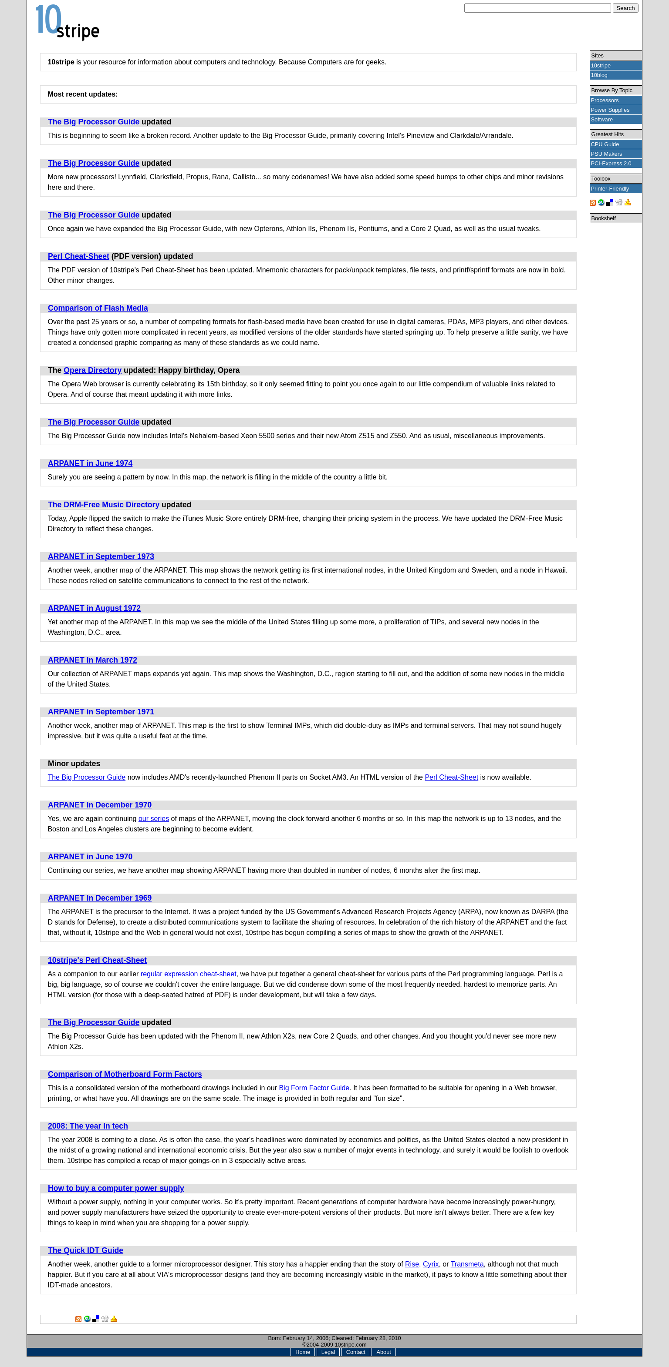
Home (302, 1352)
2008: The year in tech (88, 1126)
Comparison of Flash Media (98, 308)
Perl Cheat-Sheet (78, 256)
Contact (355, 1352)
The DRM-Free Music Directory (103, 504)
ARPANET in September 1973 (101, 556)
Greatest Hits (607, 134)
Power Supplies (610, 110)
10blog (599, 75)
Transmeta (467, 1264)
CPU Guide (605, 144)
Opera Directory (93, 370)
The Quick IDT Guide (85, 1250)
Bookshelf (603, 218)
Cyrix (431, 1264)
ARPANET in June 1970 (90, 856)
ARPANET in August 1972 (94, 608)
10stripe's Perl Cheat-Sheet (97, 960)
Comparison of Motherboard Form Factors (125, 1074)
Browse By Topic (611, 90)
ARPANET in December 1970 (100, 805)
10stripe (601, 65)
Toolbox (601, 178)
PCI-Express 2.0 (611, 163)
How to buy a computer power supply (116, 1188)
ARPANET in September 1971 (101, 711)
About (383, 1352)
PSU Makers (606, 154)
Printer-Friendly (610, 188)
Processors (605, 100)
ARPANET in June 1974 (90, 463)
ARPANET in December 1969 (100, 898)
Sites (597, 55)
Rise (412, 1264)
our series (154, 818)
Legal (328, 1352)
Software (602, 119)
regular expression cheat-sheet (189, 974)
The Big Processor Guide (93, 121)
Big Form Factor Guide (314, 1088)
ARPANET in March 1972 (92, 660)
